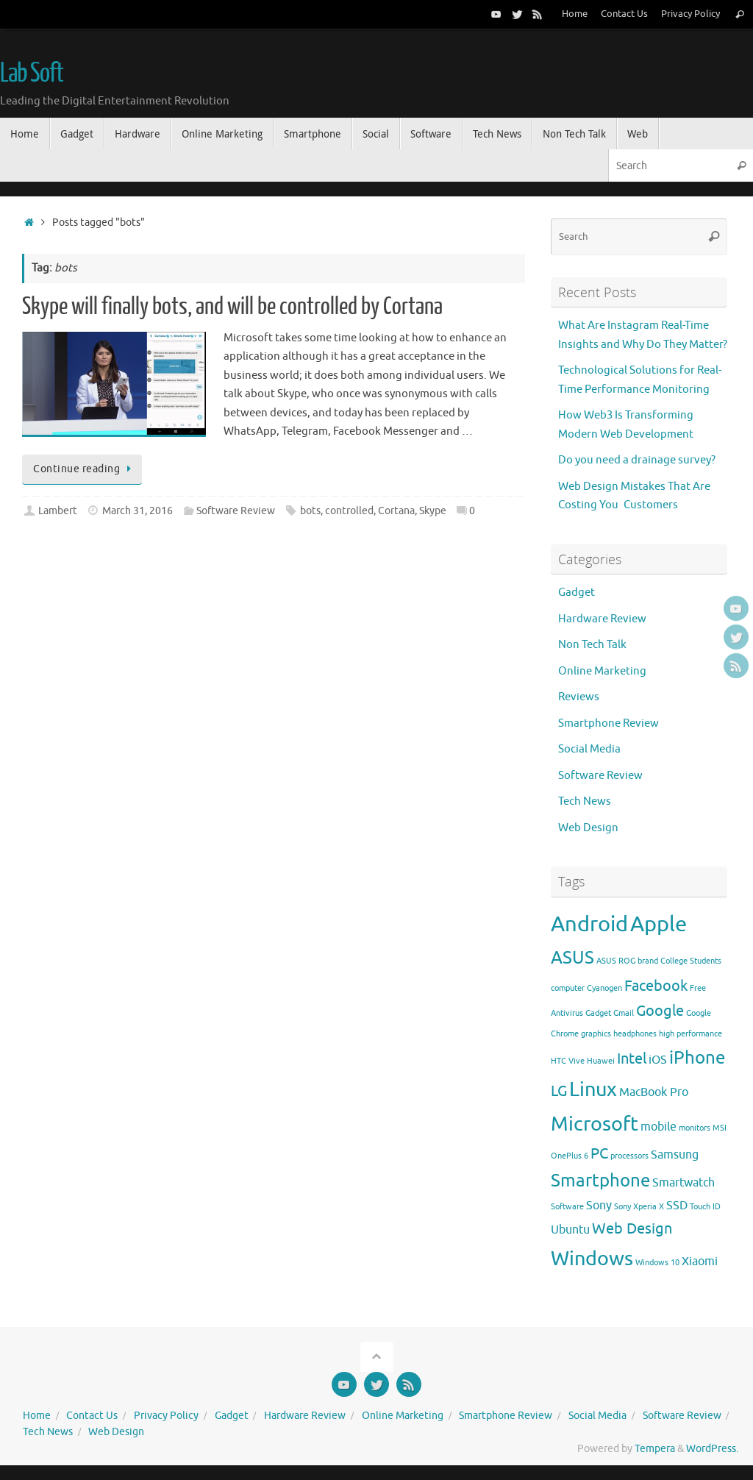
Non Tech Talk (592, 645)
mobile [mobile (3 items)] (658, 1127)
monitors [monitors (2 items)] (694, 1128)
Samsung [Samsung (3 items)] (675, 1155)
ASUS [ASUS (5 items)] (572, 958)
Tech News (584, 801)
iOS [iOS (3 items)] (658, 1060)
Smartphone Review (608, 723)
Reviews (578, 697)
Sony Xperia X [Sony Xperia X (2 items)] (639, 1207)
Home (575, 14)
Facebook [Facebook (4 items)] (656, 985)
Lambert (57, 511)
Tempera (655, 1448)
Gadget (576, 593)
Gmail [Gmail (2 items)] (623, 1013)
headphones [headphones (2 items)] (635, 1034)
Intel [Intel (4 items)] (631, 1058)
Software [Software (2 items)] (567, 1207)
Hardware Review (602, 619)
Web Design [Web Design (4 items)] (632, 1228)
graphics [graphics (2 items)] (596, 1034)
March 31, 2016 (137, 511)
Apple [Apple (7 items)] (658, 924)
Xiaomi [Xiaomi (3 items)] (700, 1261)
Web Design (588, 828)
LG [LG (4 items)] (559, 1090)
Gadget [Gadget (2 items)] (598, 1013)
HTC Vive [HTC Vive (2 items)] (568, 1061)
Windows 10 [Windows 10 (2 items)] (657, 1262)
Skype (432, 511)
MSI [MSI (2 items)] (720, 1128)
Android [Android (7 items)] (589, 924)
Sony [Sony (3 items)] (599, 1205)
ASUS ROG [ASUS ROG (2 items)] (615, 961)
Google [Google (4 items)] (660, 1010)
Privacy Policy (690, 14)
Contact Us (624, 14)
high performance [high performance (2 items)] (690, 1034)
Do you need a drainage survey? (636, 460)
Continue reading (84, 469)
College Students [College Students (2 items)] (690, 961)
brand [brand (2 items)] (648, 961)
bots (310, 511)
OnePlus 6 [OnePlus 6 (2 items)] (569, 1156)
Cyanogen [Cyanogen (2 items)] (604, 988)
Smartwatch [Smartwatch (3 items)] (683, 1182)
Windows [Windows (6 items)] (592, 1258)
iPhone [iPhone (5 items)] (697, 1058)
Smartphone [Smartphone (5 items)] (600, 1181)
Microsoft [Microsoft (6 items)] (594, 1123)
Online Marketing (602, 671)
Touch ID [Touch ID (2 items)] (705, 1207)
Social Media (589, 749)
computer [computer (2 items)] (568, 988)
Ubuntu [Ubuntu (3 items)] (570, 1230)
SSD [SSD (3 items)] (677, 1205)
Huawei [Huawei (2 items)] (601, 1061)
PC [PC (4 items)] (599, 1153)
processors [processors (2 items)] (629, 1156)
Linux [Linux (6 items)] (593, 1089)
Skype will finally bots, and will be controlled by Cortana (232, 306)
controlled (349, 511)
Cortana (396, 511)
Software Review (235, 511)
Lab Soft (31, 73)
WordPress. (712, 1448)
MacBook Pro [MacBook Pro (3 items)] (653, 1092)
